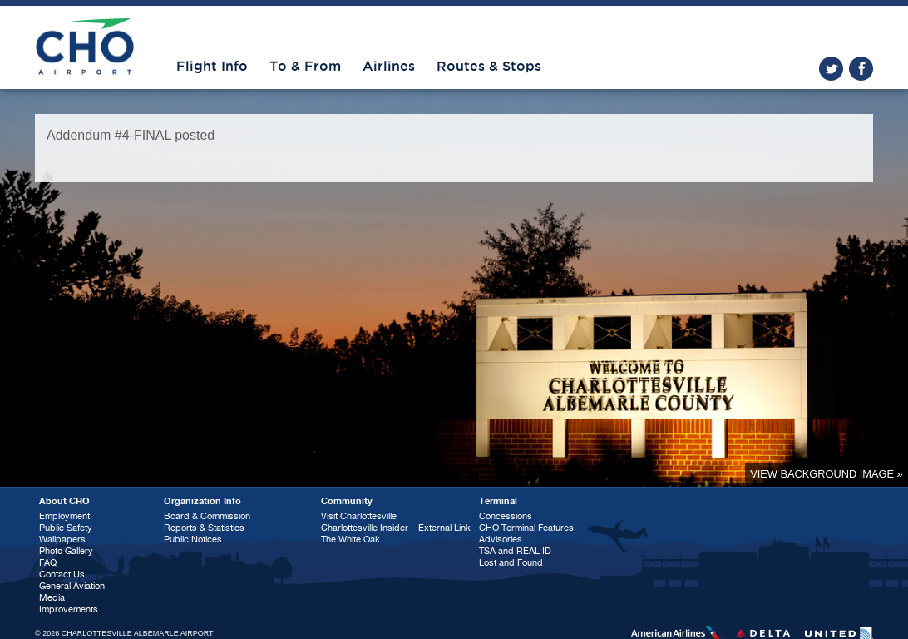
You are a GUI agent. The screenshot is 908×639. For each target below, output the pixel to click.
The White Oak (350, 539)
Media (52, 597)
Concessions (505, 516)
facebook (861, 69)
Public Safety (65, 527)
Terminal (498, 501)
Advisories (500, 539)
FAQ (48, 562)
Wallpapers (62, 539)
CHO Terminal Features (526, 527)
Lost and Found (511, 562)
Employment (64, 516)
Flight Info (212, 66)
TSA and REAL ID (515, 551)
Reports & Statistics (204, 527)
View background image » (826, 474)
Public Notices (193, 539)
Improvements (68, 609)
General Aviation (72, 586)
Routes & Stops (489, 66)
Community (347, 501)
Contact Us (62, 574)
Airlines (389, 66)
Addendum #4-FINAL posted (131, 135)
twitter (831, 69)
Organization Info (202, 501)
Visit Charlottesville (359, 516)
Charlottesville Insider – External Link (396, 527)
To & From (305, 66)
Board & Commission (207, 516)
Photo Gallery (66, 551)
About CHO (64, 501)
